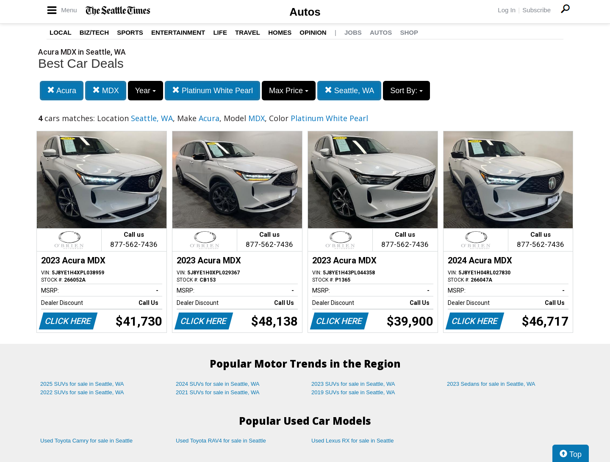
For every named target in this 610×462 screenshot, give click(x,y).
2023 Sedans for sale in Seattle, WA (491, 384)
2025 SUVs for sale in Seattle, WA (82, 384)
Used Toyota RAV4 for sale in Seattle (221, 440)
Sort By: (406, 90)
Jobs (353, 32)
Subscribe (536, 10)
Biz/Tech (94, 32)
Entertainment (178, 32)
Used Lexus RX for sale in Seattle (352, 440)
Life (220, 32)
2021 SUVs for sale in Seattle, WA (218, 392)
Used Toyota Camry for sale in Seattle (86, 440)
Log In (507, 10)
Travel (247, 32)
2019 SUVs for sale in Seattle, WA (353, 392)
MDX (105, 90)
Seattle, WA (349, 90)
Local (61, 32)
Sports (130, 32)
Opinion (312, 32)
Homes (279, 32)
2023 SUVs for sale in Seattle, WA (353, 384)
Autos (305, 12)
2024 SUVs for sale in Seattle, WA (218, 384)
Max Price (288, 90)
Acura (61, 90)
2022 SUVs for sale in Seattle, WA (82, 392)
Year (145, 90)
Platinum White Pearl (212, 90)
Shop (409, 32)
